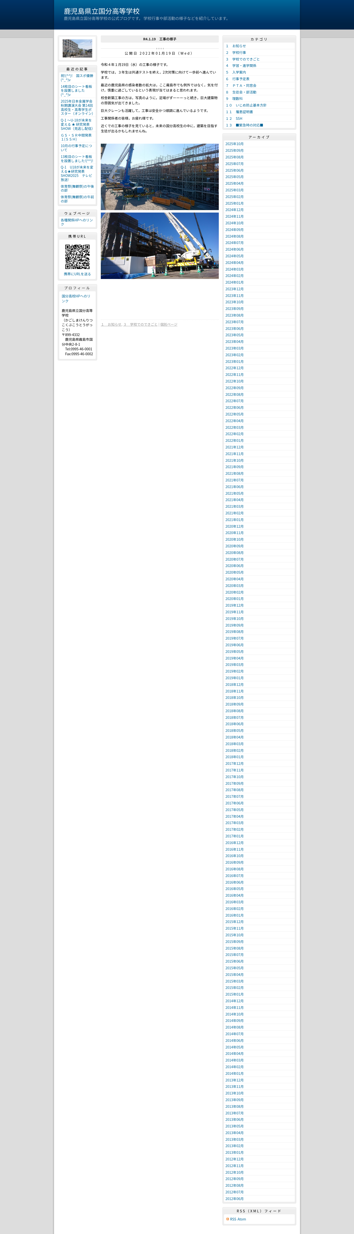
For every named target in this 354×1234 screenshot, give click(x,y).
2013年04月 (234, 1132)
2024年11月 (234, 216)
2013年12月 (234, 1080)
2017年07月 (234, 796)
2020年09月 (234, 545)
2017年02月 (234, 829)
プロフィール (77, 288)
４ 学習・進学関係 (240, 65)
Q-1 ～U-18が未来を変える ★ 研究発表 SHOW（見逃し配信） (78, 124)
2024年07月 (234, 242)
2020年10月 (234, 539)
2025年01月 (234, 203)
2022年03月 (234, 427)
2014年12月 (234, 1000)
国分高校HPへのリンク (76, 298)
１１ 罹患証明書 (239, 111)
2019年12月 (234, 605)
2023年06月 (234, 328)
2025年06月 (234, 170)
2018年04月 (234, 737)
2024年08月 (234, 236)
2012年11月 (234, 1165)
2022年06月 (234, 407)
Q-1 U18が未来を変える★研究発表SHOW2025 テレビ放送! (77, 173)
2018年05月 (234, 730)
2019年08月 (234, 631)
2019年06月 (234, 644)
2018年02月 (234, 750)
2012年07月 (234, 1191)
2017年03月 (234, 822)
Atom (241, 1219)
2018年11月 (234, 691)
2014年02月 (234, 1066)
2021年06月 (234, 486)
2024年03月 (234, 269)
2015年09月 (234, 941)
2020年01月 (234, 598)
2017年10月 (234, 776)
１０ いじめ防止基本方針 (246, 105)
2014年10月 (234, 1014)
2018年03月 (234, 743)
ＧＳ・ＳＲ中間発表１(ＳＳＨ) (76, 137)
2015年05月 (234, 967)
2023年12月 (234, 288)
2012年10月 (234, 1172)
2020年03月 (234, 585)
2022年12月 (234, 367)
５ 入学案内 (235, 72)
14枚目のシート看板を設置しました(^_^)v (76, 90)
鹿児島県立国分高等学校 (102, 11)
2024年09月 (234, 229)
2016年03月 (234, 901)
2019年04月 (234, 658)
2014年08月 (234, 1027)
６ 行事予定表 (237, 78)
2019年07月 (234, 638)
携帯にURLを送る (77, 274)
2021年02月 (234, 512)
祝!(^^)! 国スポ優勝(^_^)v (77, 77)
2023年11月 (234, 295)
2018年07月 (234, 717)
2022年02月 (234, 433)
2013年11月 (234, 1086)
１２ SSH (233, 118)
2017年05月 (234, 809)
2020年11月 (234, 532)
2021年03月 (234, 506)
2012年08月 (234, 1185)
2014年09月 (234, 1020)
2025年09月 (234, 150)
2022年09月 (234, 387)
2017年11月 (234, 770)
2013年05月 (234, 1126)
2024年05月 (234, 255)
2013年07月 (234, 1113)
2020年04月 (234, 578)
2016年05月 (234, 888)
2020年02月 (234, 592)
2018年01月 (234, 756)
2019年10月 (234, 618)
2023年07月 (234, 321)
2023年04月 (234, 341)
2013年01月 (234, 1152)
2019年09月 (234, 625)
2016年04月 (234, 895)
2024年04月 (234, 262)
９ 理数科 (234, 98)
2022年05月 (234, 414)
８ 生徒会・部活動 (240, 92)
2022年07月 (234, 400)
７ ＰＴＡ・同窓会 (240, 85)
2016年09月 (234, 862)
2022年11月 (234, 374)
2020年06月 (234, 565)
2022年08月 (234, 394)
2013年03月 (234, 1139)
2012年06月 (234, 1198)
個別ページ (168, 324)
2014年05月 (234, 1047)
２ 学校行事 (235, 52)
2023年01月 (234, 361)
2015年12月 (234, 921)
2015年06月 (234, 961)
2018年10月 (234, 697)
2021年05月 (234, 493)
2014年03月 (234, 1060)
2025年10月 (234, 143)
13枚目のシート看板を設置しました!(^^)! (77, 158)
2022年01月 (234, 440)
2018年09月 (234, 704)
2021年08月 (234, 473)
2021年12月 (234, 447)
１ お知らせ (111, 324)
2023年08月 (234, 315)
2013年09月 (234, 1099)
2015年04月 (234, 974)
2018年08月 (234, 710)
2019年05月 (234, 651)
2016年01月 (234, 915)
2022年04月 (234, 420)
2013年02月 (234, 1145)
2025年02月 (234, 196)
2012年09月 (234, 1178)
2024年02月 (234, 275)
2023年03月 (234, 348)
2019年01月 (234, 677)
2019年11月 (234, 611)
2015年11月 (234, 928)
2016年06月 (234, 882)
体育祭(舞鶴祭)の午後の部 (77, 188)
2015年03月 (234, 981)
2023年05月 (234, 334)
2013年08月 (234, 1106)
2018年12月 (234, 684)
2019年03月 (234, 664)
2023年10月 (234, 301)
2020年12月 (234, 526)
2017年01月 (234, 835)
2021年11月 (234, 453)
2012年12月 (234, 1159)
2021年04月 (234, 499)
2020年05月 (234, 572)
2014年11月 (234, 1007)
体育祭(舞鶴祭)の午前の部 (77, 198)
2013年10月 (234, 1093)
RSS (233, 1219)
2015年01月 (234, 994)
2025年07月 (234, 163)
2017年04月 (234, 816)
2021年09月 (234, 466)
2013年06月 (234, 1119)
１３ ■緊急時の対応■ (244, 125)
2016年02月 (234, 908)
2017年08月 (234, 789)
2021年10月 (234, 460)
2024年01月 (234, 282)
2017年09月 (234, 783)
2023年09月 (234, 308)
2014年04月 (234, 1053)
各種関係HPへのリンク (77, 222)
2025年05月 (234, 176)
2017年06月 (234, 803)
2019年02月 (234, 671)
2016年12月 (234, 842)
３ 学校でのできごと (140, 324)
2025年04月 (234, 183)
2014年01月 (234, 1073)
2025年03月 (234, 189)
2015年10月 (234, 934)
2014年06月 (234, 1040)
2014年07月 (234, 1033)
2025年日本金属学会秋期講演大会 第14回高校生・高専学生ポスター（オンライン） (78, 107)
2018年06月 (234, 723)
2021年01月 (234, 519)
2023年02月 (234, 354)
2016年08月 (234, 868)
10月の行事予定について (76, 147)
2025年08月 (234, 156)
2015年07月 (234, 954)
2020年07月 (234, 559)
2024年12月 (234, 209)
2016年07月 (234, 875)
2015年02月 (234, 987)
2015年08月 (234, 948)
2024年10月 (234, 222)
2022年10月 (234, 381)
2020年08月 (234, 552)
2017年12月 (234, 763)
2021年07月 (234, 480)
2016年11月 (234, 849)
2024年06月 (234, 249)
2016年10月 (234, 855)
